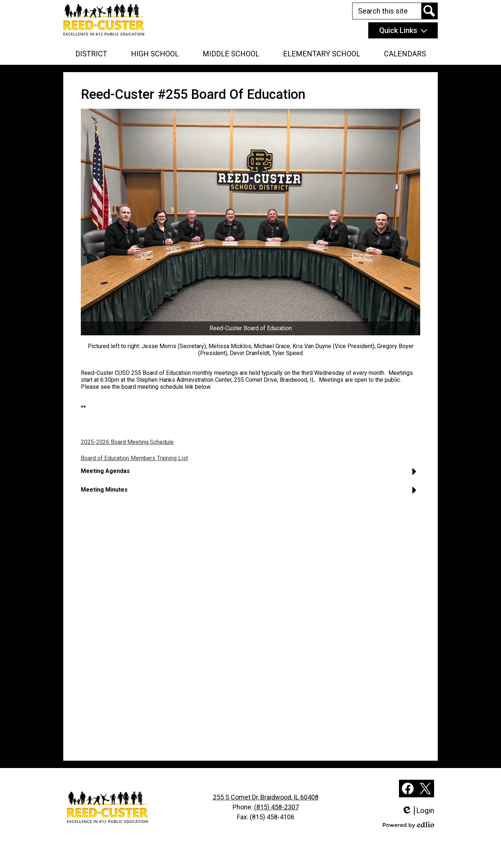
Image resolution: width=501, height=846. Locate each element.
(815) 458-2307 (276, 807)
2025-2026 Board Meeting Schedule (127, 442)
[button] (91, 53)
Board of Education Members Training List (134, 458)
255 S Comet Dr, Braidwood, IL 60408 (266, 797)
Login (418, 810)
